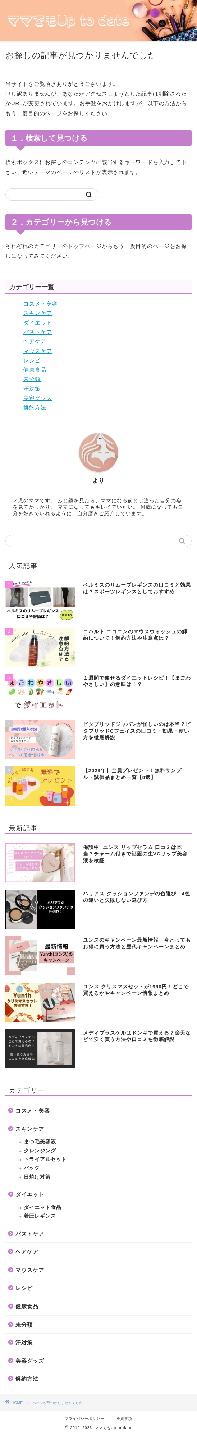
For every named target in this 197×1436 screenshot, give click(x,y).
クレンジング (40, 1150)
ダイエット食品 (42, 1207)
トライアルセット (45, 1159)
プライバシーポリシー (84, 1419)
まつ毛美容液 (40, 1141)
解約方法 (34, 407)
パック (32, 1168)
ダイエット (37, 323)
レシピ (32, 360)
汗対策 (32, 389)
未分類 (32, 379)
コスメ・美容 (40, 303)
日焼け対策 (37, 1177)
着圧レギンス (40, 1216)
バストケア (37, 332)
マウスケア (37, 351)
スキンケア (37, 313)
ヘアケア (34, 341)
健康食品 (34, 370)
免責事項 (124, 1419)
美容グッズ (37, 398)
